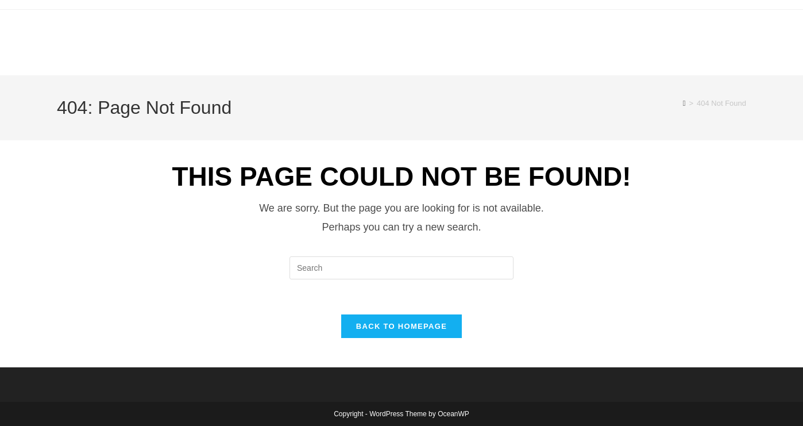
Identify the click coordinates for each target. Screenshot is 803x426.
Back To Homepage (401, 326)
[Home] (684, 103)
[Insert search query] (401, 267)
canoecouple (161, 36)
